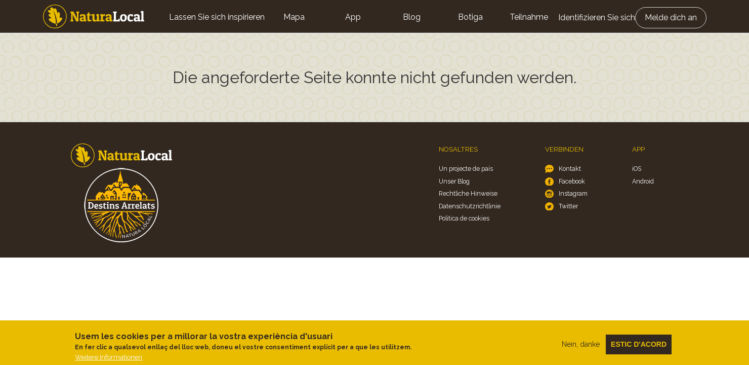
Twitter (568, 206)
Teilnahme (529, 17)
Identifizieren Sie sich (596, 17)
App (353, 17)
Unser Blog (454, 181)
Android (643, 181)
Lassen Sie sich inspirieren (217, 17)
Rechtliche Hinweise (468, 193)
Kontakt (570, 168)
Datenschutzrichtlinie (470, 206)
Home (93, 16)
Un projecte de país (466, 168)
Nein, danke (581, 348)
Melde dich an (671, 17)
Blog (412, 17)
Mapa (294, 17)
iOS (636, 168)
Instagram (573, 193)
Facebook (572, 181)
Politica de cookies (464, 218)
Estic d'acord (639, 348)
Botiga (470, 17)
